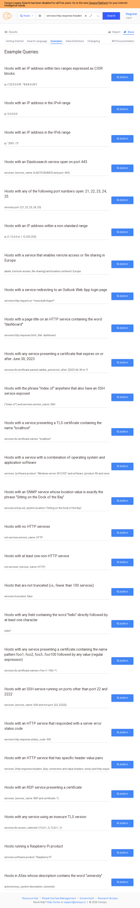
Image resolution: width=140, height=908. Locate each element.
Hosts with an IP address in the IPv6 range (37, 132)
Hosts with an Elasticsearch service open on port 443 (45, 162)
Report (114, 32)
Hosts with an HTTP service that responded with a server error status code (53, 726)
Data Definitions (75, 41)
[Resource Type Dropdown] (27, 16)
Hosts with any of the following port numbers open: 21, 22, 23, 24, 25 (55, 194)
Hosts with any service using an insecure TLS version (45, 817)
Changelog (94, 41)
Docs (128, 32)
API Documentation (123, 41)
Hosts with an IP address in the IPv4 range (37, 103)
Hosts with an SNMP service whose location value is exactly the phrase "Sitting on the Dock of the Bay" (53, 494)
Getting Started (15, 41)
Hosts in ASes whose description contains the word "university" (53, 876)
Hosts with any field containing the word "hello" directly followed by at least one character (56, 617)
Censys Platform (98, 2)
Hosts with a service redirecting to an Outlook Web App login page (55, 290)
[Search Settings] (40, 16)
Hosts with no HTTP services (27, 526)
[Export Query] (98, 16)
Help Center (53, 902)
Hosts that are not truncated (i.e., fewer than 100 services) (49, 585)
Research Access (108, 898)
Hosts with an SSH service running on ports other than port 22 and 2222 (55, 691)
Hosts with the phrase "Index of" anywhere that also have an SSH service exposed (54, 391)
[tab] (11, 32)
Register (131, 14)
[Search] (64, 16)
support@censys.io (75, 902)
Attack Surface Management (59, 898)
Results (11, 32)
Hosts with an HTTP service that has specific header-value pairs (53, 758)
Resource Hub (30, 898)
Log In (129, 17)
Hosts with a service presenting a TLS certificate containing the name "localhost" (53, 425)
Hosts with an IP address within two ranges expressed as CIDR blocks (53, 71)
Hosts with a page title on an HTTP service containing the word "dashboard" (53, 321)
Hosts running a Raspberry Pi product (33, 846)
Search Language (37, 41)
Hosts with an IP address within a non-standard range (46, 226)
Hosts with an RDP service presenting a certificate (43, 787)
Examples (56, 41)
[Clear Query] (85, 16)
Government (87, 898)
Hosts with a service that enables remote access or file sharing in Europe (54, 258)
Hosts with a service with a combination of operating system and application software (54, 460)
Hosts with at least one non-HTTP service (36, 556)
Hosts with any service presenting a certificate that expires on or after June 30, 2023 (54, 356)
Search (122, 77)
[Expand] (90, 16)
